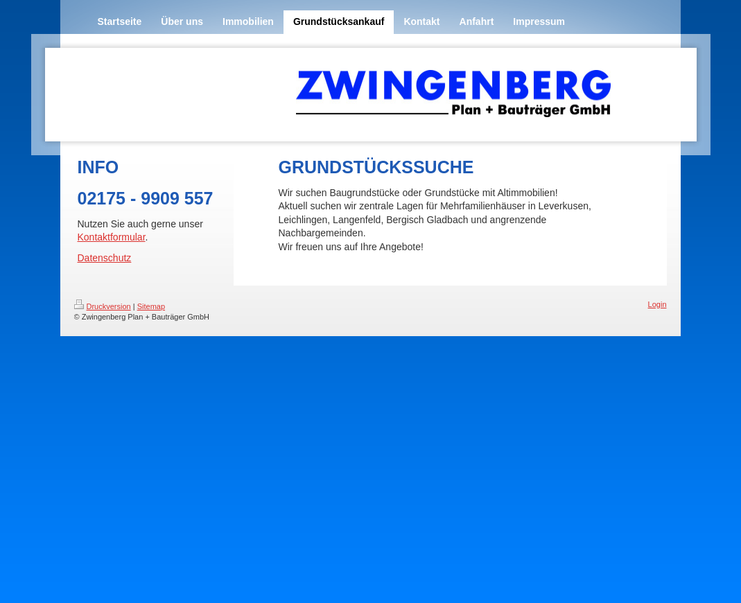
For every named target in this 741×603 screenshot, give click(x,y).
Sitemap (151, 306)
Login (657, 304)
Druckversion (102, 306)
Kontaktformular (112, 237)
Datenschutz (105, 257)
